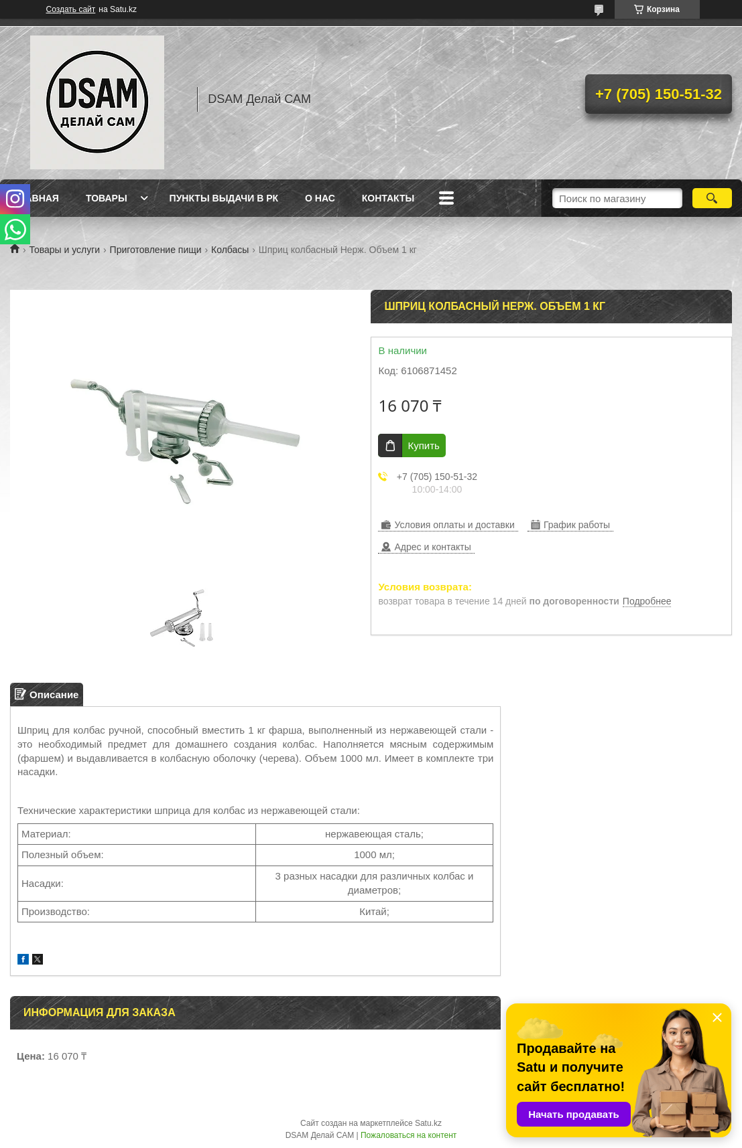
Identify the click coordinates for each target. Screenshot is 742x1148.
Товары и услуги (64, 249)
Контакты (388, 198)
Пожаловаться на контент (408, 1135)
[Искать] (712, 198)
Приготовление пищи (156, 249)
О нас (320, 198)
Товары (106, 198)
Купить (423, 445)
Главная (36, 198)
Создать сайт (71, 9)
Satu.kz (428, 1123)
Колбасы (230, 249)
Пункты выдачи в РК (224, 198)
